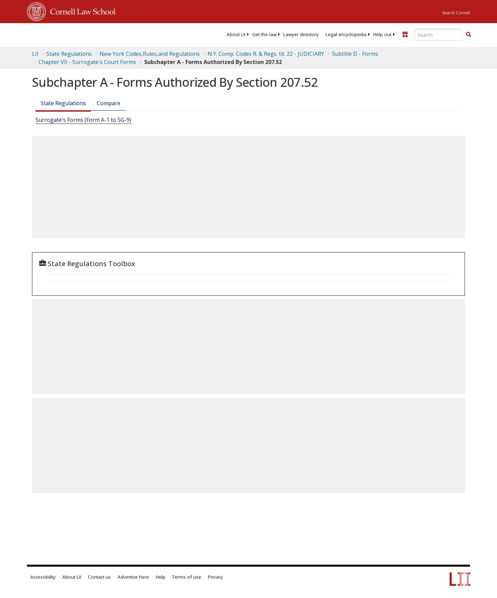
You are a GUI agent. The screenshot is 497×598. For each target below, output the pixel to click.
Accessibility (43, 577)
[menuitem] (236, 34)
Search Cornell (456, 13)
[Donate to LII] (405, 34)
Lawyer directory (301, 34)
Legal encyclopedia (346, 34)
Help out (382, 34)
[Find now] (468, 34)
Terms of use (186, 577)
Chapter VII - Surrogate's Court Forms (87, 62)
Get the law (264, 34)
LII (35, 54)
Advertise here (133, 577)
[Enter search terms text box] (438, 35)
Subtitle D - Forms (355, 54)
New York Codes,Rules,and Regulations (150, 54)
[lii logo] (103, 34)
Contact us (99, 577)
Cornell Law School (81, 10)
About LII (236, 34)
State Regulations (69, 54)
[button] (468, 34)
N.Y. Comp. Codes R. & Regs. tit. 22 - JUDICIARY (266, 54)
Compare (108, 103)
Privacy (215, 577)
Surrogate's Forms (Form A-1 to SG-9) (83, 120)
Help (160, 577)
